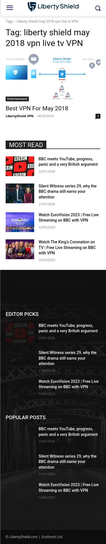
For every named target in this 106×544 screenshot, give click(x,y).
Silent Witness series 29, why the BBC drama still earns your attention (68, 191)
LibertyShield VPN (19, 116)
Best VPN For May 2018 (37, 108)
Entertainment (17, 99)
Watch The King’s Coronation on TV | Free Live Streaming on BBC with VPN (67, 247)
